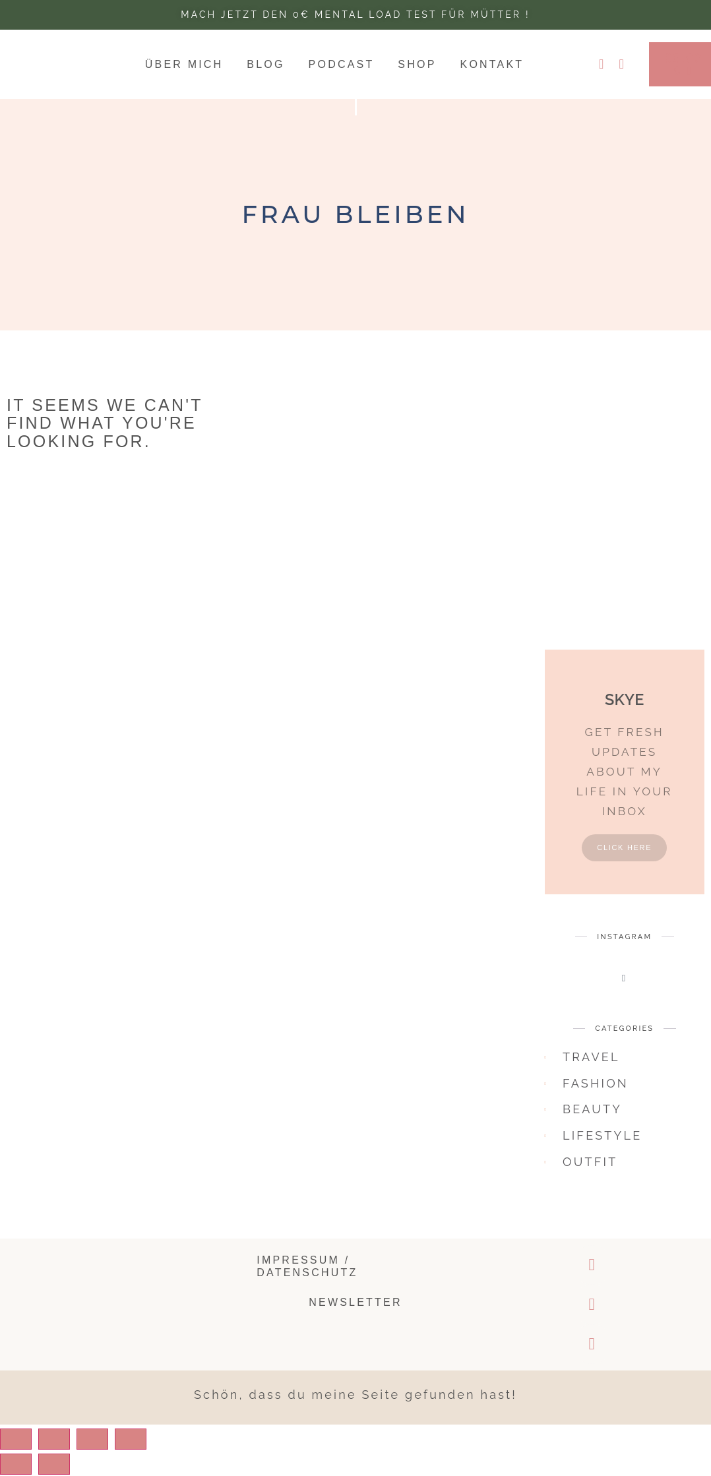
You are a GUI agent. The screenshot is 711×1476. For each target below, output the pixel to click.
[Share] (67, 1448)
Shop (417, 65)
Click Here (624, 857)
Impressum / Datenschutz (307, 1275)
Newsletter (355, 1311)
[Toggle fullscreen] (115, 1448)
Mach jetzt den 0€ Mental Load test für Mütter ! (355, 14)
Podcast (342, 65)
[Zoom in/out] (162, 1448)
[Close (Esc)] (20, 1448)
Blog (265, 65)
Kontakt (492, 65)
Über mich (184, 65)
